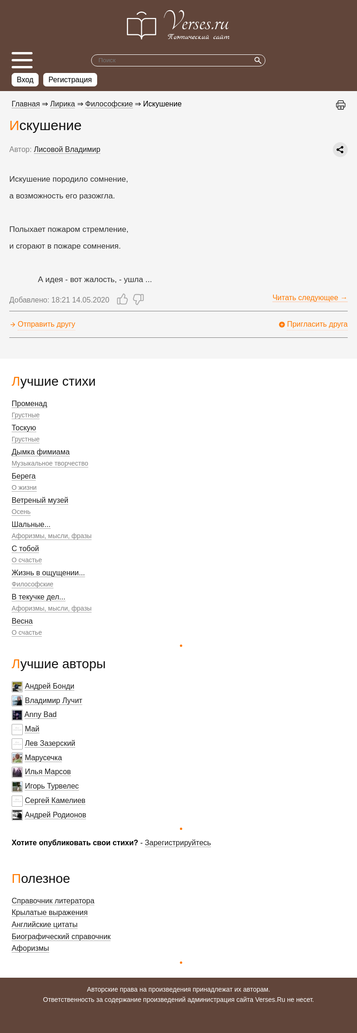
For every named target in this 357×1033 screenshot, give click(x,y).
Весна (22, 621)
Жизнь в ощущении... (48, 573)
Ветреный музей (40, 500)
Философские (32, 584)
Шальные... (31, 524)
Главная (26, 104)
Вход (25, 80)
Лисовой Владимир (67, 149)
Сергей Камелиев (55, 800)
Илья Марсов (48, 772)
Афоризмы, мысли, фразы (52, 536)
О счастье (27, 560)
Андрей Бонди (49, 686)
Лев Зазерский (50, 743)
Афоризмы (30, 948)
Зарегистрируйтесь (178, 843)
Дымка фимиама (41, 452)
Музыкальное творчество (50, 463)
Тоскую (24, 428)
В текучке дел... (39, 597)
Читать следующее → (310, 298)
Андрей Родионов (55, 815)
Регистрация (70, 80)
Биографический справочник (61, 937)
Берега (24, 476)
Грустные (26, 415)
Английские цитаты (45, 924)
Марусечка (43, 758)
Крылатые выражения (50, 912)
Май (32, 729)
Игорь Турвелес (52, 786)
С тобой (25, 549)
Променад (29, 404)
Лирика (62, 104)
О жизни (24, 487)
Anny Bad (41, 714)
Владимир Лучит (53, 700)
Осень (21, 511)
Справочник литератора (53, 901)
